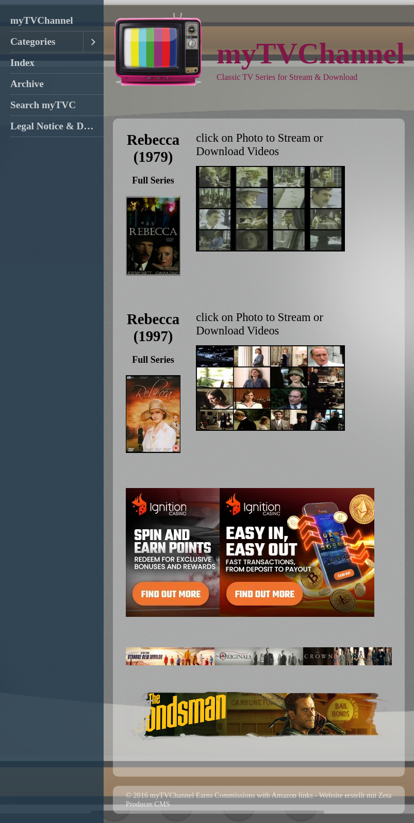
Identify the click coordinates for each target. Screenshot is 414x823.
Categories (32, 41)
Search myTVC (43, 104)
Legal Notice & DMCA (57, 126)
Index (22, 62)
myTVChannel (41, 20)
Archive (27, 83)
